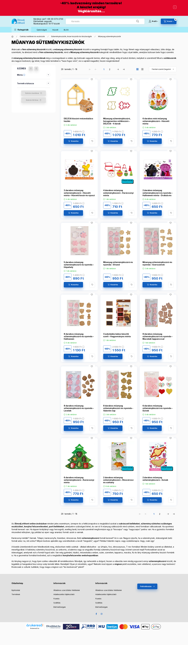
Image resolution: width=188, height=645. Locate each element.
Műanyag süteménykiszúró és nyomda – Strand (118, 263)
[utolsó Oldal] (123, 69)
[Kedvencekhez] (92, 79)
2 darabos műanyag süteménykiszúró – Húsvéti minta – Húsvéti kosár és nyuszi (79, 192)
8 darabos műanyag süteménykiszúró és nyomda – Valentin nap (118, 408)
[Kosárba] (73, 141)
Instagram (101, 614)
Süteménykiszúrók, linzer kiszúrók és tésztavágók (71, 36)
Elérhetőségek (59, 607)
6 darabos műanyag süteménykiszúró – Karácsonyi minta (79, 480)
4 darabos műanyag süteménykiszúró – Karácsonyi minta (118, 192)
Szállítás (56, 603)
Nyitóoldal (16, 590)
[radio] (142, 69)
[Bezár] (174, 7)
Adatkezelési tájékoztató (63, 594)
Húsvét (55, 30)
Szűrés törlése (32, 100)
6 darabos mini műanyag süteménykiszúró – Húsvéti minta (156, 121)
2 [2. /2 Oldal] (109, 69)
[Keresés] (138, 21)
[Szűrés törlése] (36, 69)
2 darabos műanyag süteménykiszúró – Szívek (155, 478)
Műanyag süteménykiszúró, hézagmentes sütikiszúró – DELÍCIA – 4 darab (117, 121)
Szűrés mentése (32, 93)
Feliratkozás (146, 586)
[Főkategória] (12, 36)
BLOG (66, 30)
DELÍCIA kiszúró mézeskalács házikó (78, 119)
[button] (21, 30)
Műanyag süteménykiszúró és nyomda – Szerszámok (157, 263)
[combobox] (105, 21)
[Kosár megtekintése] (168, 21)
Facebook (96, 614)
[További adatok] (92, 141)
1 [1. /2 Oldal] (103, 69)
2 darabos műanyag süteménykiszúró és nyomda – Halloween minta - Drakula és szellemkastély (157, 194)
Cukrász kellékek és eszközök (32, 36)
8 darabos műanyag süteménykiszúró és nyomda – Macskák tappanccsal (157, 336)
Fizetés (56, 598)
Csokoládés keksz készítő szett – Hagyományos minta (117, 335)
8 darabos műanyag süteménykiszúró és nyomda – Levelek (79, 408)
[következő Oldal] (118, 69)
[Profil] (153, 21)
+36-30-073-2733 (55, 19)
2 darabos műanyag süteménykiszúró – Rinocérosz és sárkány (118, 480)
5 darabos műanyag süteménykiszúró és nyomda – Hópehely (79, 264)
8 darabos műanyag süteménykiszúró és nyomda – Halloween (79, 336)
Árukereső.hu (34, 628)
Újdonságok (42, 30)
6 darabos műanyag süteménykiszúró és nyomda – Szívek (157, 408)
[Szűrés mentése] (31, 69)
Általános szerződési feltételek (66, 590)
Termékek (16, 594)
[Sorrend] (162, 69)
